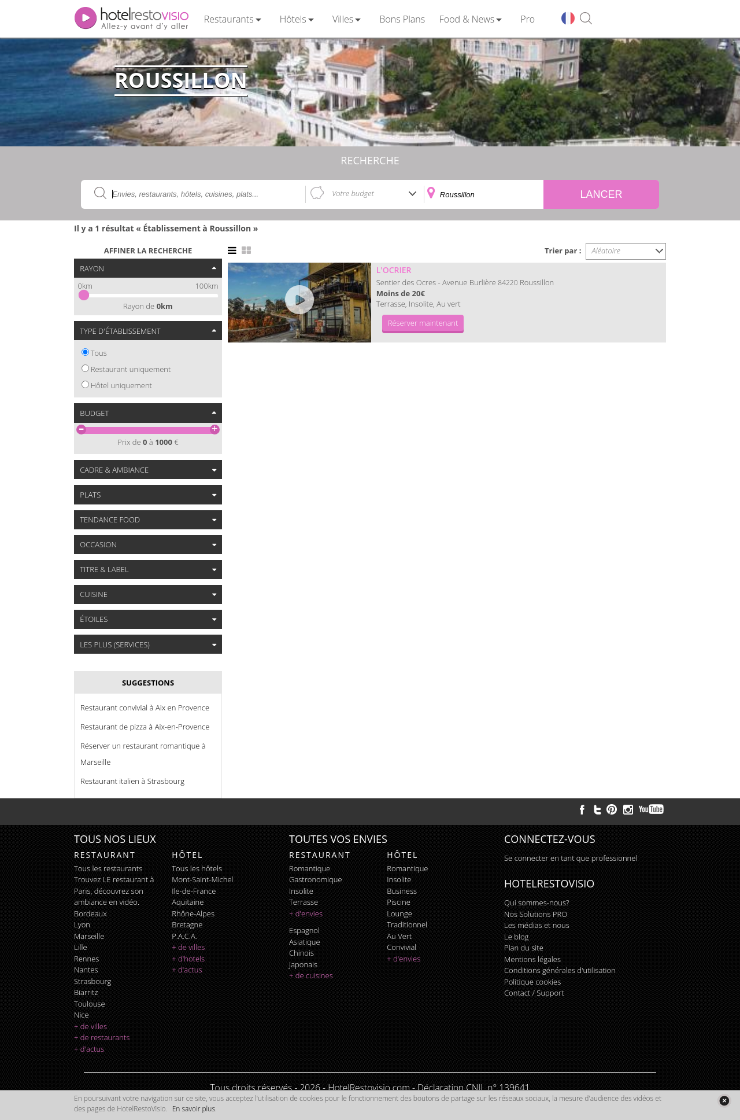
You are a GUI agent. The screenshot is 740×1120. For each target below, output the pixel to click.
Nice (81, 1015)
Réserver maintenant (423, 323)
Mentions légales (532, 959)
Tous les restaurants (108, 868)
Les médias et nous (536, 925)
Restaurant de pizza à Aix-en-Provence (144, 726)
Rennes (86, 958)
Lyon (82, 924)
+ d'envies (306, 913)
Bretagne (187, 924)
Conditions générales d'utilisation (560, 970)
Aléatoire (606, 250)
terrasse (303, 902)
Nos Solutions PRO (535, 914)
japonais (303, 964)
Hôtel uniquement (121, 385)
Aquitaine (188, 902)
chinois (301, 953)
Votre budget (353, 193)
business (402, 891)
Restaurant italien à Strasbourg (132, 781)
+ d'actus (89, 1049)
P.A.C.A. (184, 936)
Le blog (516, 936)
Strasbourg (92, 981)
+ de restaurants (102, 1037)
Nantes (86, 969)
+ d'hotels (188, 958)
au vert (399, 936)
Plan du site (523, 947)
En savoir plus (193, 1109)
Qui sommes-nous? (536, 902)
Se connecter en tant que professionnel (570, 858)
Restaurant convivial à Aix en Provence (144, 707)
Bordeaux (90, 913)
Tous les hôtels (197, 868)
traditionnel (407, 924)
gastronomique (315, 879)
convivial (401, 947)
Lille (80, 947)
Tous (99, 353)
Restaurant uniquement (131, 369)
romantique (309, 868)
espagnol (304, 930)
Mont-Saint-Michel (202, 879)
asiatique (304, 942)
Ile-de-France (194, 891)
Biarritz (86, 992)
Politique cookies (532, 982)
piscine (398, 902)
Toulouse (89, 1004)
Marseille (89, 936)
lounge (399, 913)
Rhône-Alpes (193, 913)
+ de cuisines (311, 975)
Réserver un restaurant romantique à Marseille (143, 753)
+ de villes (90, 1026)
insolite (301, 891)
